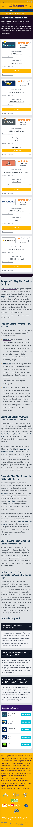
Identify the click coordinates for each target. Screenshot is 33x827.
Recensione (26, 714)
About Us (4, 817)
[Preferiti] (25, 6)
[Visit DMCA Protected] (14, 800)
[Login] (7, 6)
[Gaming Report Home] (16, 6)
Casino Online (10, 13)
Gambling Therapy (23, 819)
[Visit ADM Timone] (5, 795)
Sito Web (16, 71)
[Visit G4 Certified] (26, 805)
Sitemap (26, 817)
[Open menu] (3, 6)
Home (3, 13)
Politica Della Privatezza (15, 817)
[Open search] (30, 6)
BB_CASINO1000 (16, 151)
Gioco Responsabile (10, 819)
